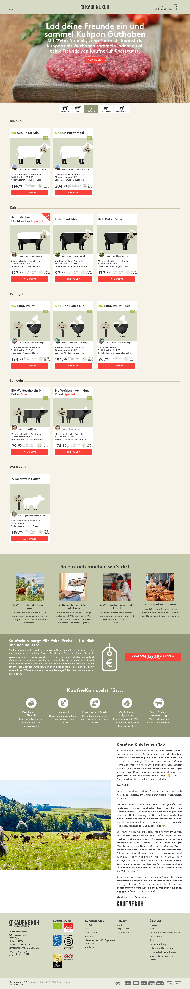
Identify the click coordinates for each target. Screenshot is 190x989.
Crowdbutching (158, 944)
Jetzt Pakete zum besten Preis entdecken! (153, 657)
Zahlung (89, 946)
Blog (152, 928)
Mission (153, 924)
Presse (153, 959)
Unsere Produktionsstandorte (165, 932)
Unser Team (156, 936)
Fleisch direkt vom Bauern (163, 951)
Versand (89, 936)
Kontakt (89, 924)
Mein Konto (91, 932)
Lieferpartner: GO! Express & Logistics (100, 941)
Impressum (123, 928)
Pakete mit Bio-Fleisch (161, 948)
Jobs (152, 940)
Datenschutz (124, 932)
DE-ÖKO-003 (33, 947)
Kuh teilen (95, 59)
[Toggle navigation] (12, 5)
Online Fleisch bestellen (162, 955)
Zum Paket (29, 192)
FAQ (87, 928)
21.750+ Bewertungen (59, 982)
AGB (119, 924)
